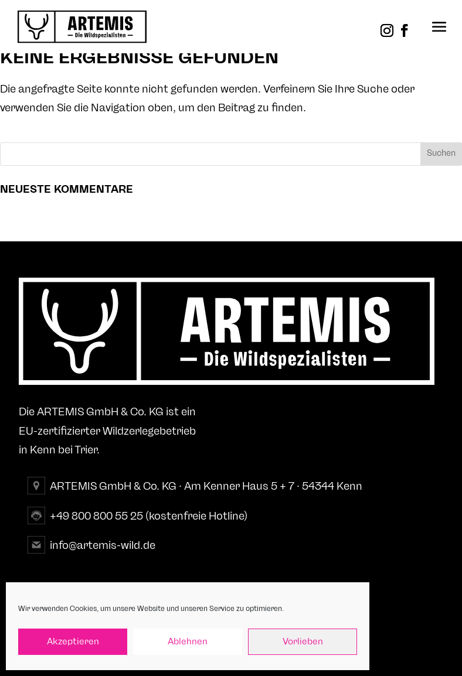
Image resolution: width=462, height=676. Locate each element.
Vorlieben (303, 641)
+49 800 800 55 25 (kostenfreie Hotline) (148, 516)
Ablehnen (188, 641)
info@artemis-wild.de (102, 545)
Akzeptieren (73, 641)
